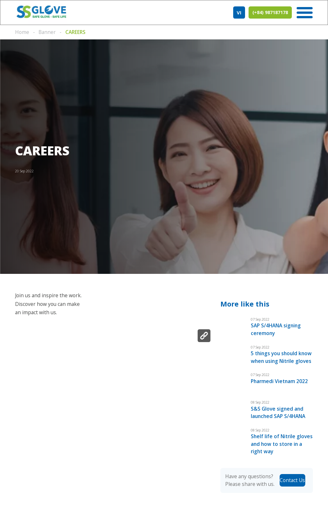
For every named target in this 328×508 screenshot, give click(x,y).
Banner (47, 32)
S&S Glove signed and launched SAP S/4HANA (278, 420)
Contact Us (292, 487)
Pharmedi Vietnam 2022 (280, 388)
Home (22, 32)
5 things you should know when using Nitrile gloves (280, 361)
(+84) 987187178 (270, 13)
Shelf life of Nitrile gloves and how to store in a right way (281, 451)
